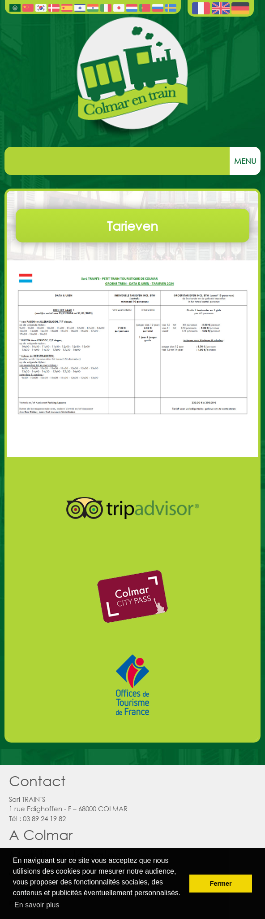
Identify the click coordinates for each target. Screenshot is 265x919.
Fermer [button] (221, 883)
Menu (245, 161)
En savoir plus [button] (37, 905)
